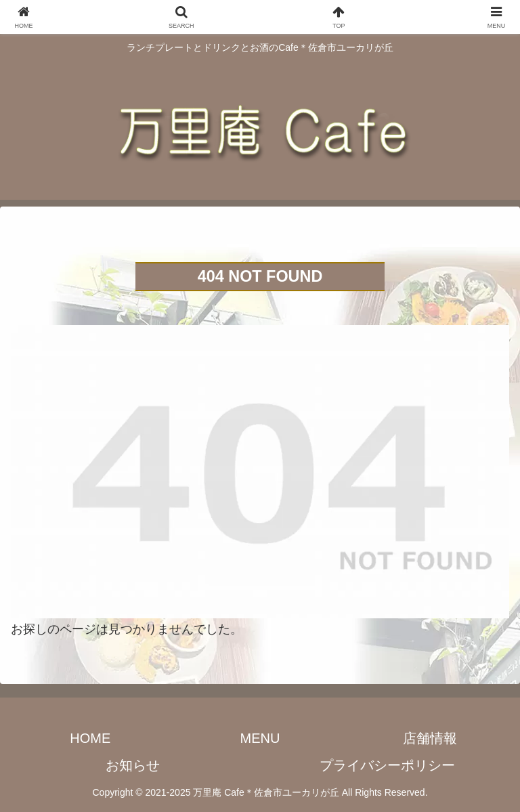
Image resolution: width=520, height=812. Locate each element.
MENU (260, 738)
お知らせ (133, 765)
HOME (90, 738)
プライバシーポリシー (387, 765)
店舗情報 (430, 738)
